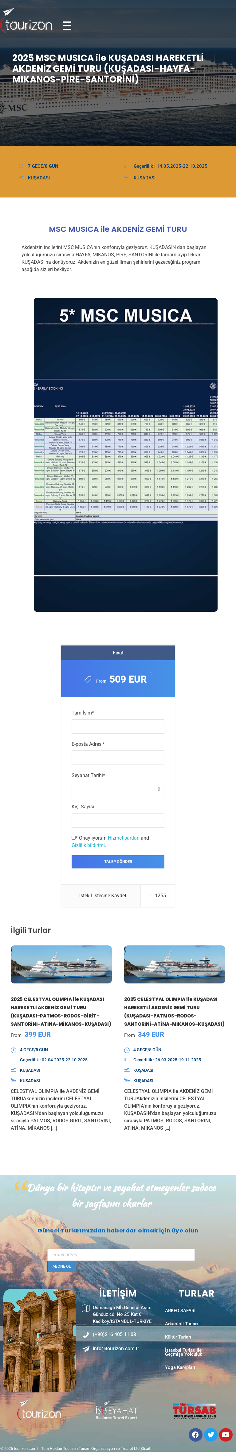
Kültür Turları (178, 1345)
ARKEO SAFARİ (180, 1313)
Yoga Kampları (180, 1382)
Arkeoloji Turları (181, 1329)
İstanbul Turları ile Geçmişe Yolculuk (183, 1364)
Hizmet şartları (124, 839)
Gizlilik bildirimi (88, 846)
